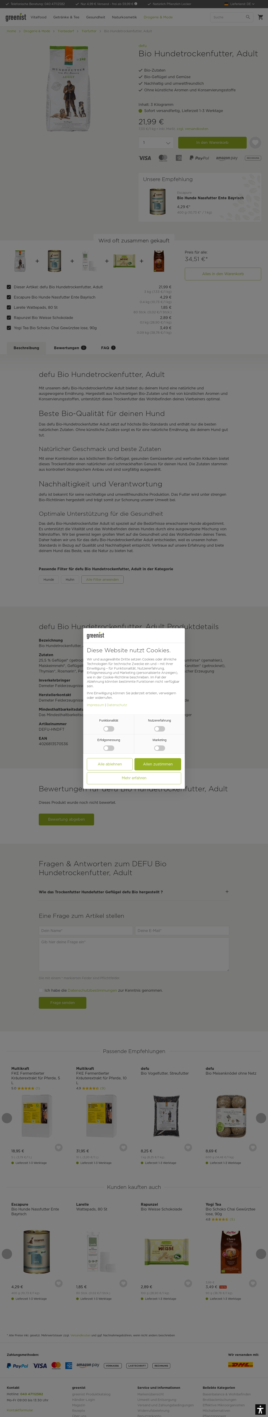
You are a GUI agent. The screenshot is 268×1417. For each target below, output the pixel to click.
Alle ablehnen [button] (110, 764)
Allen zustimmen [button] (158, 764)
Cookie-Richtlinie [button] (116, 677)
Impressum (95, 705)
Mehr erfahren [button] (134, 778)
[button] (260, 1409)
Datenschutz (117, 705)
